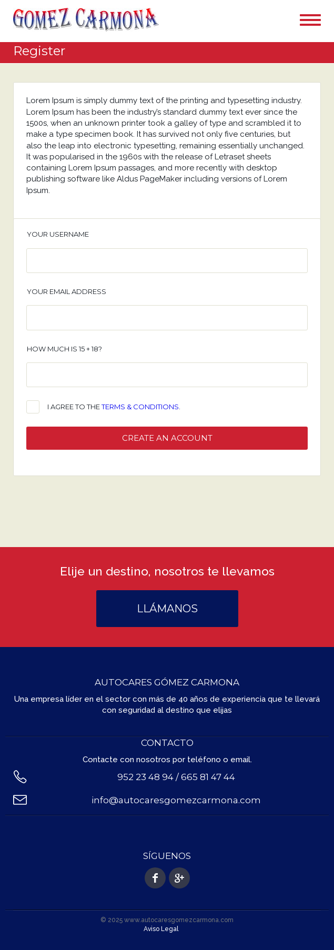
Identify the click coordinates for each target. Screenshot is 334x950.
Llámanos (167, 608)
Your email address (66, 291)
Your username (58, 234)
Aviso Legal (161, 929)
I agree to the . (113, 406)
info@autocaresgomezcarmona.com (176, 800)
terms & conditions (140, 406)
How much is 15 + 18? (64, 349)
